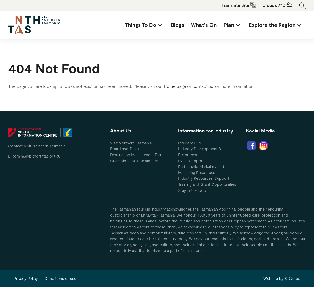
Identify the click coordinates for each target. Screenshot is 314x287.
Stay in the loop (192, 190)
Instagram (263, 145)
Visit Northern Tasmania (131, 143)
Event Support (191, 160)
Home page (175, 86)
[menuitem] (144, 25)
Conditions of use (60, 278)
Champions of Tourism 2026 (135, 160)
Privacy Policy (26, 278)
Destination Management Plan (136, 154)
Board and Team (124, 148)
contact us (202, 86)
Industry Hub (189, 143)
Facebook (251, 145)
